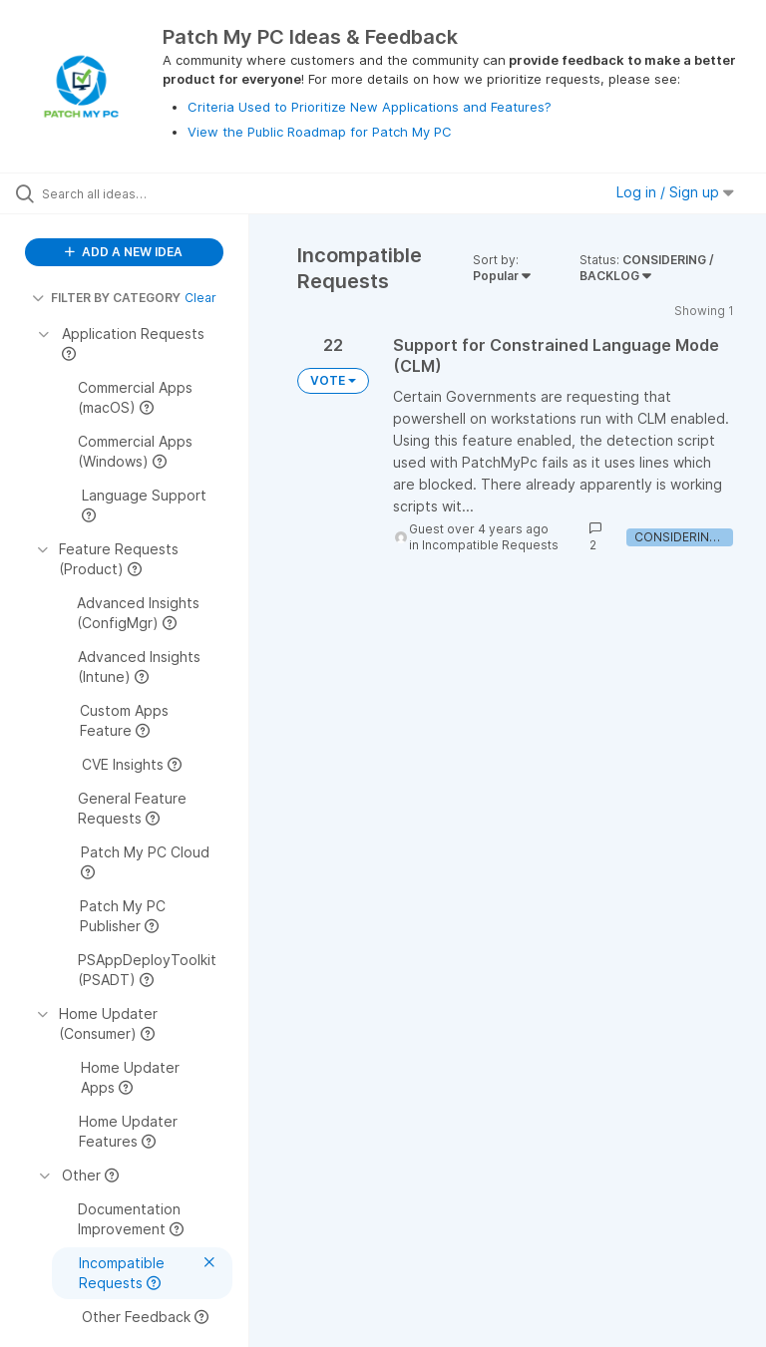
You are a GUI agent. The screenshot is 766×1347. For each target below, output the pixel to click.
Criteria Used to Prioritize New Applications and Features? (370, 107)
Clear (200, 297)
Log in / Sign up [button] (675, 191)
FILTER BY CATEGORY (106, 297)
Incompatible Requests (490, 544)
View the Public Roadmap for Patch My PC (320, 132)
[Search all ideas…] (134, 193)
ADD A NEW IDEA (124, 251)
